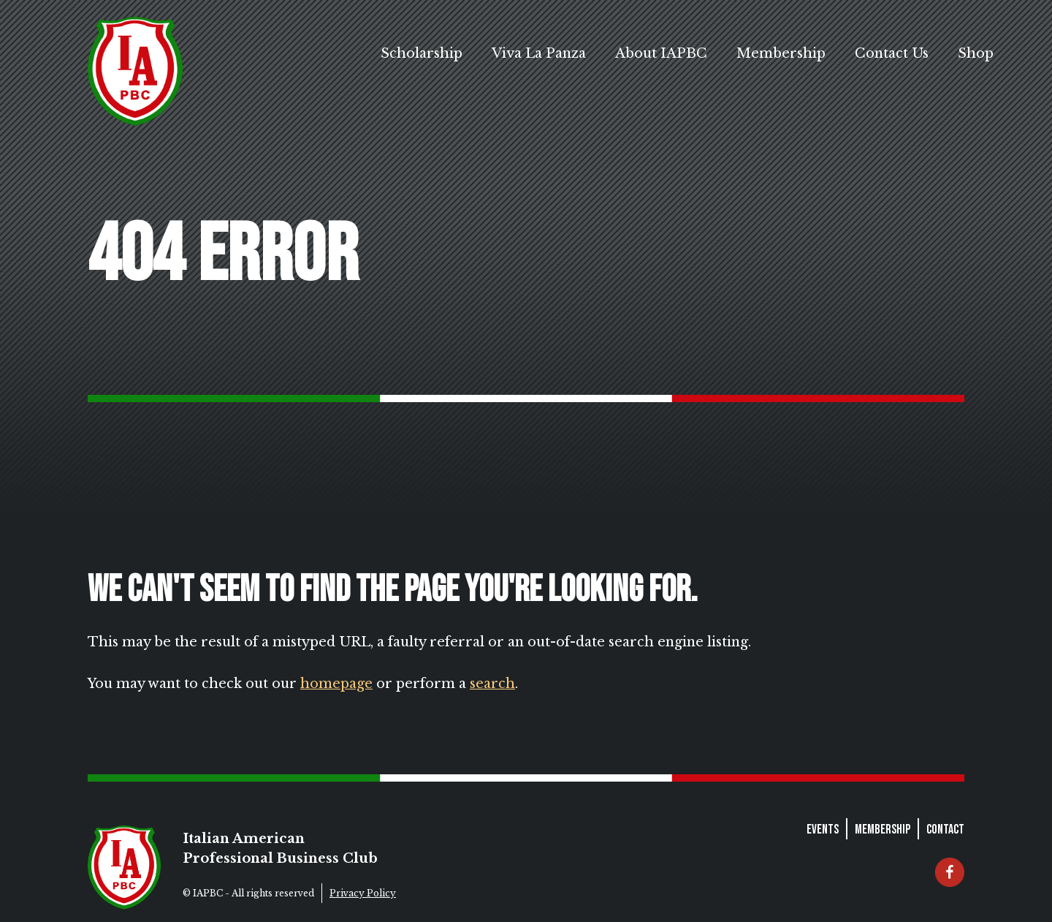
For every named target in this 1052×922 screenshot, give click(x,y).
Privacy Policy (362, 893)
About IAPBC (661, 53)
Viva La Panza (539, 53)
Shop (976, 53)
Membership (781, 53)
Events (823, 829)
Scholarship (421, 53)
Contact (945, 829)
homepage (336, 684)
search (492, 684)
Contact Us (892, 53)
